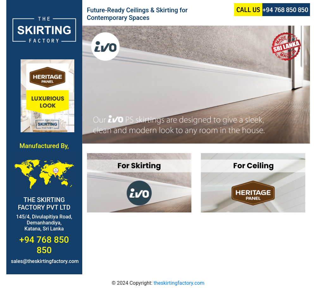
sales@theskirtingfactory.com (45, 261)
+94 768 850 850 (44, 245)
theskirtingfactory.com (179, 283)
